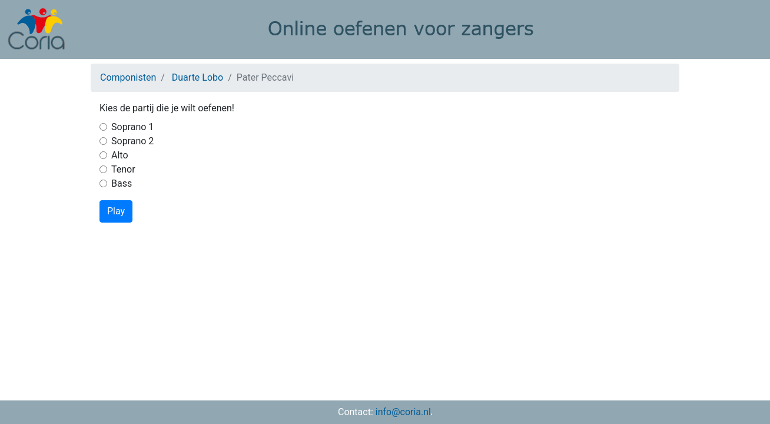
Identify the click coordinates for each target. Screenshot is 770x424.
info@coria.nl (403, 412)
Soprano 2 (132, 141)
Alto (119, 155)
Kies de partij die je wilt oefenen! (166, 108)
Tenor (123, 169)
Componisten (128, 77)
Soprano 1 (132, 126)
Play (116, 211)
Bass (121, 183)
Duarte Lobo (197, 77)
